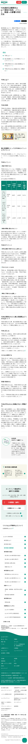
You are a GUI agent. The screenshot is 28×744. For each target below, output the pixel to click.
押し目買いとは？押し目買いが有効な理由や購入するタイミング (19, 473)
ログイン (24, 2)
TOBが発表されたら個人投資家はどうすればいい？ (15, 64)
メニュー (24, 741)
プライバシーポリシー (6, 706)
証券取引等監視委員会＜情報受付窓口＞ (11, 675)
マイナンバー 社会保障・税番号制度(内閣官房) (12, 678)
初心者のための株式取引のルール (12, 578)
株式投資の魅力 (7, 544)
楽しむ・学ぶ (4, 639)
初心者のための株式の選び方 (11, 559)
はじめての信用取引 (9, 609)
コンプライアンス (5, 698)
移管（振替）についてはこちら (13, 516)
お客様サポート (4, 648)
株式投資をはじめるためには (11, 574)
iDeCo (2, 665)
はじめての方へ (4, 636)
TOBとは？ (8, 55)
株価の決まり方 (8, 566)
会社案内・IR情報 (5, 653)
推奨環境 (16, 706)
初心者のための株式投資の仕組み (12, 555)
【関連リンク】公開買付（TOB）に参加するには (12, 350)
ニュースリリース (18, 650)
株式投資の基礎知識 (8, 548)
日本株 (2, 658)
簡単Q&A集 (7, 602)
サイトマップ (4, 668)
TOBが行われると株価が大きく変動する (15, 69)
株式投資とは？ (7, 540)
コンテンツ (25, 12)
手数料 (15, 639)
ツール (2, 644)
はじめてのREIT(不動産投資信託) (12, 617)
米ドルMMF (17, 665)
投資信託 (3, 661)
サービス (16, 641)
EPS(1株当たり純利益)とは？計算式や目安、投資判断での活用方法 (8, 473)
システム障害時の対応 (6, 694)
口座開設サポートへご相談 (14, 508)
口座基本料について (7, 528)
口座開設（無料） (14, 502)
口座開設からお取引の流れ (13, 513)
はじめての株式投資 (8, 536)
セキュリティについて (6, 690)
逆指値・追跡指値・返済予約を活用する (14, 590)
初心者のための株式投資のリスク (12, 581)
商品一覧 (3, 641)
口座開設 (19, 2)
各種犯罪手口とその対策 (20, 687)
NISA (15, 663)
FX (14, 661)
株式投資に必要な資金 (10, 563)
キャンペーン (4, 650)
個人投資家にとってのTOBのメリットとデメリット (15, 59)
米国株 (15, 658)
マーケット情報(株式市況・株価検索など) (19, 645)
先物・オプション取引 (6, 663)
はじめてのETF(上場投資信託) (12, 613)
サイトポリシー (17, 702)
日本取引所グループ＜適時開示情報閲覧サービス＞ (14, 673)
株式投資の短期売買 (9, 594)
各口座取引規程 (4, 687)
